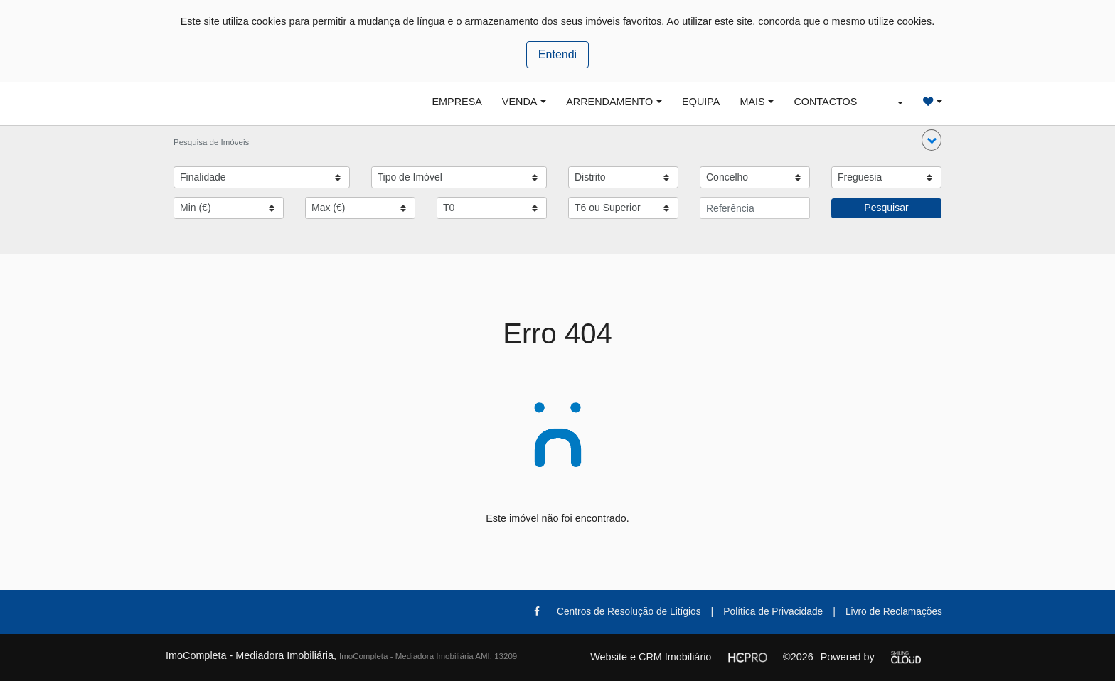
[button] (931, 140)
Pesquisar (886, 207)
